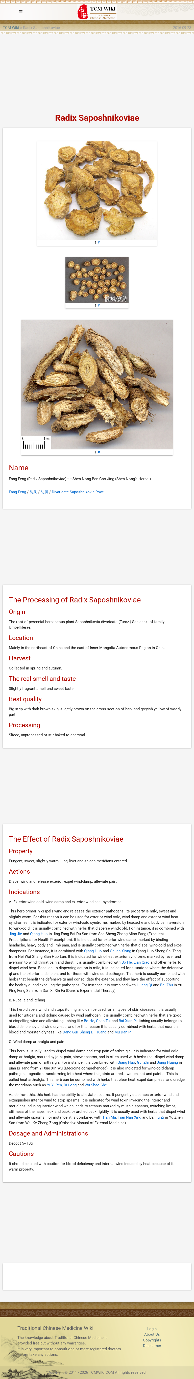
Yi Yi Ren (54, 1085)
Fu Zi (160, 1117)
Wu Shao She (96, 1085)
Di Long (70, 1085)
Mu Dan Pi (123, 1032)
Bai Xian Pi (128, 1021)
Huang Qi (144, 985)
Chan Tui (103, 1021)
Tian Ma (109, 1117)
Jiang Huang (167, 1062)
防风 (33, 492)
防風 (44, 492)
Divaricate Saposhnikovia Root (78, 492)
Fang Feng (17, 492)
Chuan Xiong (120, 951)
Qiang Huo (39, 934)
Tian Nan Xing (129, 1117)
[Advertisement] (97, 72)
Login (152, 1329)
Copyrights (152, 1340)
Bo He (127, 962)
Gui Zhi (143, 1062)
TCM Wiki (11, 27)
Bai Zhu (166, 985)
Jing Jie (15, 934)
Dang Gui (70, 1032)
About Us (152, 1334)
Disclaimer (152, 1345)
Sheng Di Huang (93, 1032)
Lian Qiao (142, 962)
